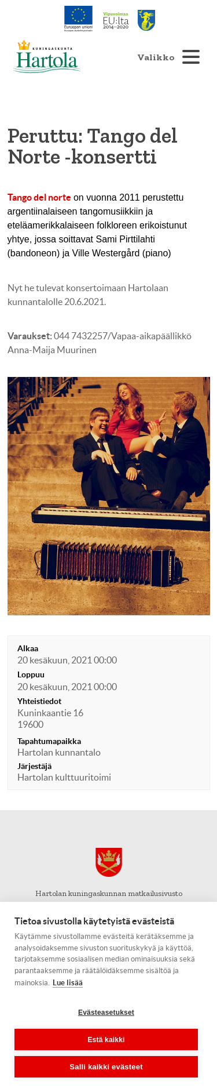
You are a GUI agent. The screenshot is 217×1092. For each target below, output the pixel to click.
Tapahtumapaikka (49, 741)
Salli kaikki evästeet (105, 1066)
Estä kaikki (105, 1040)
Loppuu (31, 674)
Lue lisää (68, 982)
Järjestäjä (34, 766)
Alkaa (27, 648)
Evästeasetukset (106, 1012)
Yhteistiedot (39, 701)
